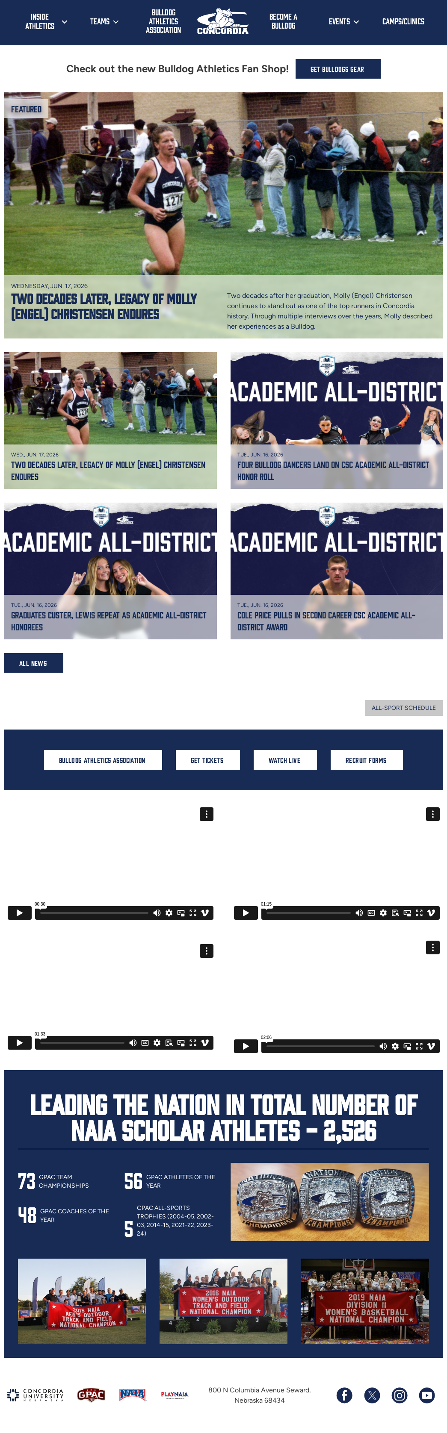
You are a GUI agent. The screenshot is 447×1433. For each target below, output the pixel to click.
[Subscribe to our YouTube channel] (426, 1395)
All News (33, 663)
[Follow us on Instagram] (399, 1395)
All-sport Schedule (404, 708)
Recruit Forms (366, 760)
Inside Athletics (39, 21)
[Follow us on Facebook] (344, 1395)
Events (339, 21)
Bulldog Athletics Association (163, 20)
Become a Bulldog (283, 21)
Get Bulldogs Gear (337, 69)
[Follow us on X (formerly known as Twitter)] (371, 1395)
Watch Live (284, 760)
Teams (100, 21)
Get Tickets (207, 760)
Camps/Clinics (403, 21)
